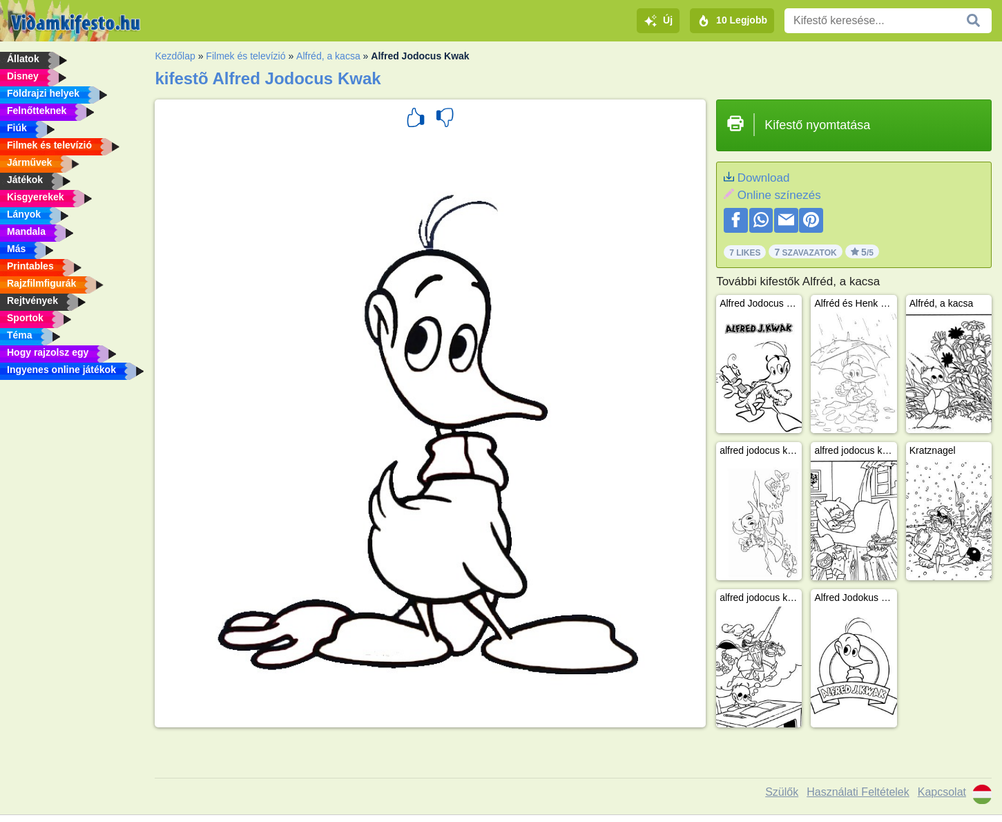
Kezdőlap (175, 55)
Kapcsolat (942, 792)
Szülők (781, 792)
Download (764, 177)
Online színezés (779, 195)
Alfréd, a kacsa (328, 55)
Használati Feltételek (858, 792)
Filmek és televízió (245, 55)
